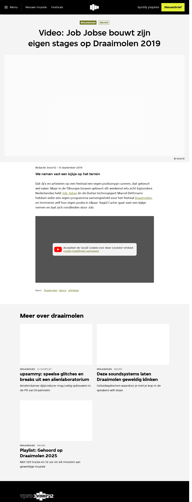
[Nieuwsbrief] (173, 7)
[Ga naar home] (94, 7)
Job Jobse (69, 193)
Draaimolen (143, 198)
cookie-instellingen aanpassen (81, 250)
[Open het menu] (11, 7)
